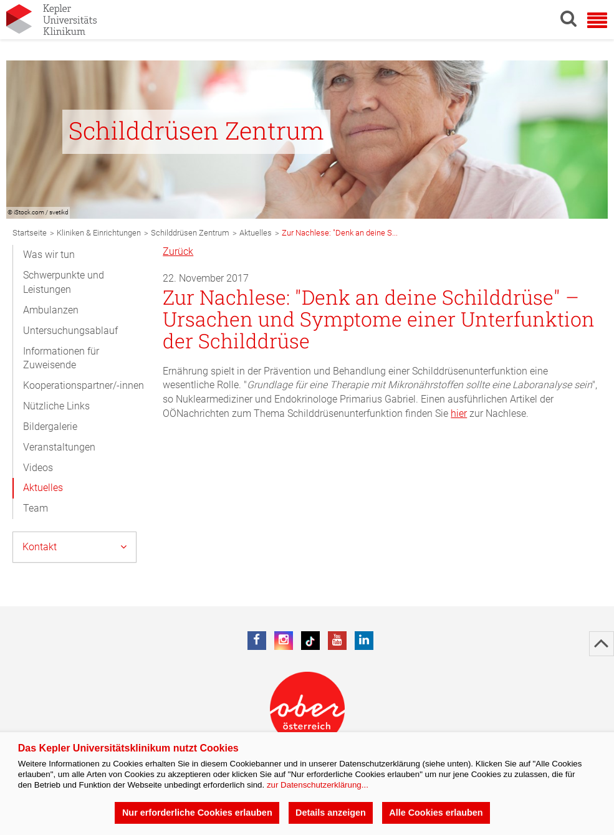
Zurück (178, 251)
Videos (38, 468)
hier (459, 413)
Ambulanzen (51, 310)
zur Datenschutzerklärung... (317, 785)
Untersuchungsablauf (70, 330)
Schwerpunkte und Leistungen (63, 282)
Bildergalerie (50, 426)
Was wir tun (49, 254)
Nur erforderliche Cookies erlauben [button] (197, 813)
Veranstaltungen (59, 447)
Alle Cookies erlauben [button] (435, 813)
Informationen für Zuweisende (61, 358)
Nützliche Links (56, 406)
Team (35, 508)
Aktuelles (43, 488)
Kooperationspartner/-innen (83, 385)
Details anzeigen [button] (330, 813)
